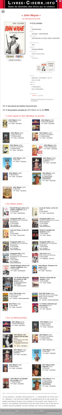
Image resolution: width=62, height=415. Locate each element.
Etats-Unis (48, 308)
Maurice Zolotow (16, 381)
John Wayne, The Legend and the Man (21, 335)
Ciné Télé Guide (44, 293)
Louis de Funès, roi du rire (48, 208)
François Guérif (46, 177)
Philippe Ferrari (14, 174)
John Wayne (43, 34)
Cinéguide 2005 (15, 219)
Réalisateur (45, 258)
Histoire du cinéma (21, 285)
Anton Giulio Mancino (48, 121)
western (56, 38)
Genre (44, 235)
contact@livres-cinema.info (52, 411)
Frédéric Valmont (16, 136)
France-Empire (37, 49)
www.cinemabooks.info (40, 412)
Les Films (15, 225)
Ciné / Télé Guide (15, 293)
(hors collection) (38, 53)
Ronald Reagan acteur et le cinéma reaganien (20, 266)
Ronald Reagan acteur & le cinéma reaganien (19, 208)
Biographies (36, 29)
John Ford (43, 253)
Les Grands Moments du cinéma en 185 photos (21, 279)
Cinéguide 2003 (15, 242)
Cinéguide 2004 (44, 219)
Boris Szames (13, 121)
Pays (44, 308)
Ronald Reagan (21, 213)
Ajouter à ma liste (14, 60)
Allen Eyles (17, 159)
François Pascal (48, 176)
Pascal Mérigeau (46, 178)
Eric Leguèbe (37, 23)
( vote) (37, 95)
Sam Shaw (46, 368)
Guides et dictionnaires (15, 226)
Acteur (34, 34)
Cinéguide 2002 (44, 242)
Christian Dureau (45, 136)
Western (49, 235)
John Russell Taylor (21, 282)
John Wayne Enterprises (21, 342)
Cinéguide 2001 (15, 253)
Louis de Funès (50, 213)
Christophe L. (46, 160)
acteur (44, 38)
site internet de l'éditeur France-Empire (22, 106)
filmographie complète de (17, 110)
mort (50, 38)
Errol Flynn (13, 304)
